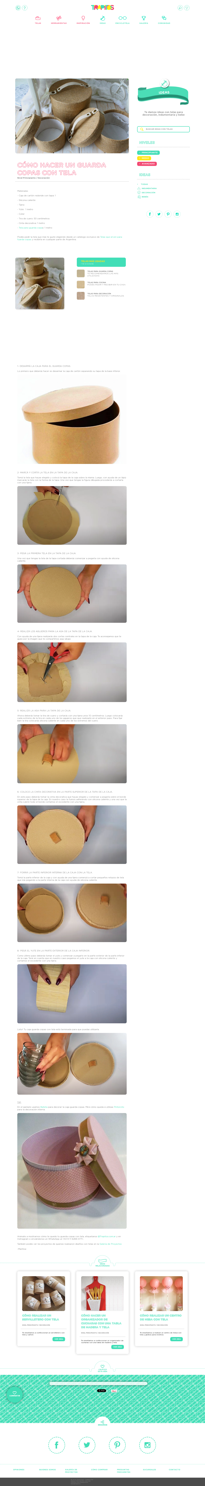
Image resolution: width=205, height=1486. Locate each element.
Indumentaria (149, 188)
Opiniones (18, 1470)
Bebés (145, 197)
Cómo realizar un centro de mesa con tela (161, 1317)
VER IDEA (59, 1339)
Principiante (150, 153)
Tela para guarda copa (30, 228)
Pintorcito (119, 1107)
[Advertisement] (102, 49)
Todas (144, 184)
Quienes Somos (47, 1470)
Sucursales (149, 1470)
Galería (143, 19)
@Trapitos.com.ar (107, 1237)
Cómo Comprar (99, 1470)
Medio (145, 158)
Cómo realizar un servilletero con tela (40, 1317)
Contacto (174, 1470)
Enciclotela (122, 19)
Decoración (148, 193)
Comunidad (164, 19)
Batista (43, 1107)
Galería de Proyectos (111, 1244)
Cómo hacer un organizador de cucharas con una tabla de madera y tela (101, 1321)
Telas (38, 19)
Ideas (103, 19)
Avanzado (148, 164)
